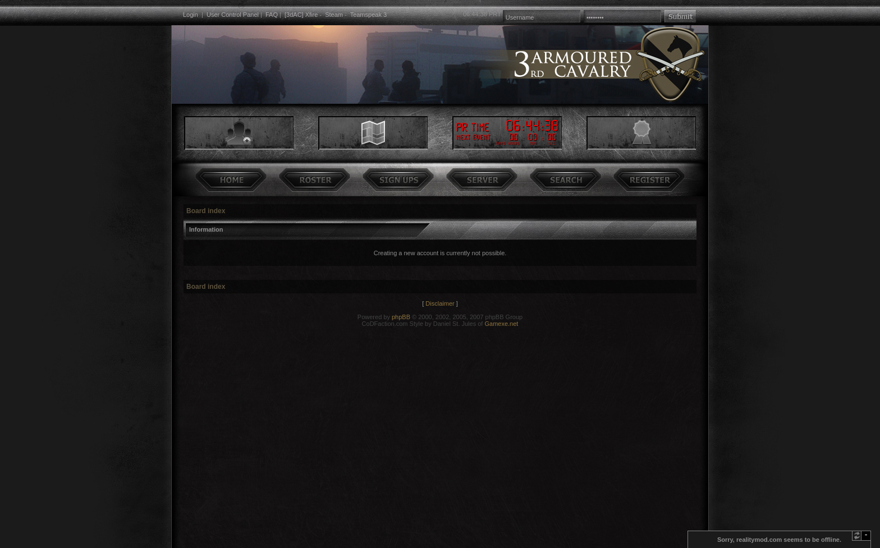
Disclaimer (439, 303)
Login (190, 14)
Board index (205, 211)
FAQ (271, 14)
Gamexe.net (501, 323)
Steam (334, 14)
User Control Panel (233, 14)
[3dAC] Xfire (301, 14)
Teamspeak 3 (368, 14)
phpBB (401, 317)
